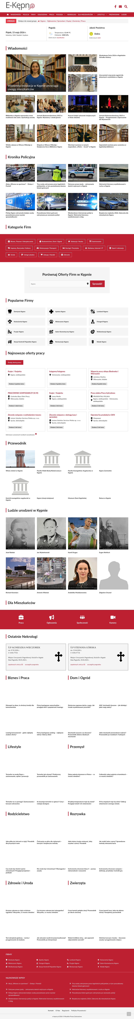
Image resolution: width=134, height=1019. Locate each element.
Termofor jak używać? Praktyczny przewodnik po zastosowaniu (49, 775)
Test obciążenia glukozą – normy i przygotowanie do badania (18, 939)
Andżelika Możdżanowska (77, 592)
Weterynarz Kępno (62, 321)
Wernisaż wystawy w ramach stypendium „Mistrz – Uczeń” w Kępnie (82, 146)
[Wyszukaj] (125, 6)
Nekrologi (71, 14)
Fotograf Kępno (102, 321)
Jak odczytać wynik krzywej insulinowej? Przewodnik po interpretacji (51, 939)
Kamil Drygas (72, 552)
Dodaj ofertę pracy (14, 362)
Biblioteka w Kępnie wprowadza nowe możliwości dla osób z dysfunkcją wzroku (20, 116)
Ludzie (124, 14)
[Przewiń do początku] (129, 1014)
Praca (51, 14)
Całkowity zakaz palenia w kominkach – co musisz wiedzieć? (113, 775)
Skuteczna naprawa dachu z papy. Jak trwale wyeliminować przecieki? (81, 706)
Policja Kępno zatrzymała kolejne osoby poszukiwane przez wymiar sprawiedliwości (20, 215)
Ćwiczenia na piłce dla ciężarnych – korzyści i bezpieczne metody (49, 842)
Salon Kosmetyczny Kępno (64, 332)
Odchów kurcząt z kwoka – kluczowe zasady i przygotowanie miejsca (112, 939)
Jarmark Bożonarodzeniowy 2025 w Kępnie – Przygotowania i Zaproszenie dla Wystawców (112, 117)
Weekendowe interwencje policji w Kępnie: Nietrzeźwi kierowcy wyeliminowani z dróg (80, 215)
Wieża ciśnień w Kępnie (14, 471)
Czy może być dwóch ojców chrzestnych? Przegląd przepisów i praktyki (18, 871)
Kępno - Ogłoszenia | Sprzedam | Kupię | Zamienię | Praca (62, 21)
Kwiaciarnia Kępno (20, 321)
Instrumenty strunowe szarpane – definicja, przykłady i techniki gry (111, 870)
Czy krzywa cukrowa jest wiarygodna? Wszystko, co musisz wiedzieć (50, 911)
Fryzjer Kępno (19, 332)
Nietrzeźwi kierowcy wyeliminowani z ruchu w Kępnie (91, 989)
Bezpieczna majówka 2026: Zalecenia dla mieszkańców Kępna (93, 999)
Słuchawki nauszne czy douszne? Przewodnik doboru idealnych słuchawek (79, 734)
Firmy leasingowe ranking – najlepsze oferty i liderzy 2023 (50, 734)
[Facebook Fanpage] (114, 6)
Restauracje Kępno (62, 342)
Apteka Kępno (60, 311)
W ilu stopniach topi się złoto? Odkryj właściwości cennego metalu (112, 802)
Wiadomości (16, 14)
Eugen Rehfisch (104, 552)
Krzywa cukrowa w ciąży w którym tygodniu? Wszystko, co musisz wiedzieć (20, 911)
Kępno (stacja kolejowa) (45, 498)
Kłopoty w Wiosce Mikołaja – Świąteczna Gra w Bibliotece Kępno (49, 146)
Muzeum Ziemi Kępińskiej (77, 498)
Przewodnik (114, 14)
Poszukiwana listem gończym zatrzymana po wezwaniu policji (48, 214)
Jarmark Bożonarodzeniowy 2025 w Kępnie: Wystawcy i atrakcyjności (49, 116)
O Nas (58, 1010)
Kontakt (51, 1010)
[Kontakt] (120, 6)
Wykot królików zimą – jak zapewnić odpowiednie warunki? (81, 939)
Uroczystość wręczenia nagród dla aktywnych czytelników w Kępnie (111, 76)
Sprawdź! (97, 283)
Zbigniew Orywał (105, 592)
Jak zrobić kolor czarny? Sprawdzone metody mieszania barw (112, 842)
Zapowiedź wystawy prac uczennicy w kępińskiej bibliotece (112, 146)
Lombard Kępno (102, 311)
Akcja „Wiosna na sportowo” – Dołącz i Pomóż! (24, 983)
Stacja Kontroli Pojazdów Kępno (25, 342)
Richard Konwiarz (12, 592)
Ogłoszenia (42, 14)
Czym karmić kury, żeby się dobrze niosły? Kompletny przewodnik (111, 911)
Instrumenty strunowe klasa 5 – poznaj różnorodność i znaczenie (82, 870)
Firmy (33, 14)
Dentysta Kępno (19, 311)
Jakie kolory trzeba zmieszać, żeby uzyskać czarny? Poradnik (80, 842)
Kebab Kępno (101, 342)
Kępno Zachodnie (105, 471)
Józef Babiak (10, 552)
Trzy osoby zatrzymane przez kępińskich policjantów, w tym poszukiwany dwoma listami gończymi (51, 186)
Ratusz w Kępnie (105, 498)
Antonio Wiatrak (43, 592)
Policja (26, 14)
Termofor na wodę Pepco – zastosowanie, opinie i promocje (17, 775)
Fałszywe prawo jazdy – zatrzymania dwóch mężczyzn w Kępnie (81, 185)
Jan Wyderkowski (43, 552)
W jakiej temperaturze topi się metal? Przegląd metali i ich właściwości (81, 802)
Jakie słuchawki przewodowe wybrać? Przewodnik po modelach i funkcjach (112, 734)
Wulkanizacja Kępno (104, 332)
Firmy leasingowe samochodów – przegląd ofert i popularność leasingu (50, 706)
